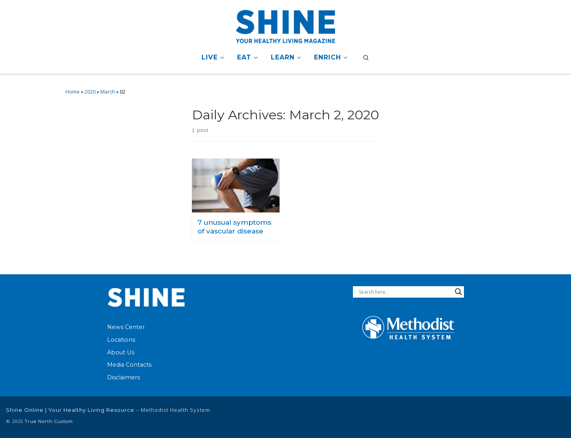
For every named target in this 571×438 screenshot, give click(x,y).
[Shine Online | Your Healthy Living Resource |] (285, 25)
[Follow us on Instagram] (556, 417)
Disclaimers (123, 377)
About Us (120, 352)
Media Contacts (129, 364)
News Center (126, 327)
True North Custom (49, 421)
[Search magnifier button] (458, 291)
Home (72, 91)
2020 (90, 91)
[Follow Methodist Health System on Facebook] (485, 417)
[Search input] (405, 291)
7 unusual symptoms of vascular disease (234, 226)
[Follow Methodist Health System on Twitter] (531, 417)
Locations (121, 339)
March (107, 91)
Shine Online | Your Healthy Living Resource (70, 410)
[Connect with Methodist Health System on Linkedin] (506, 417)
